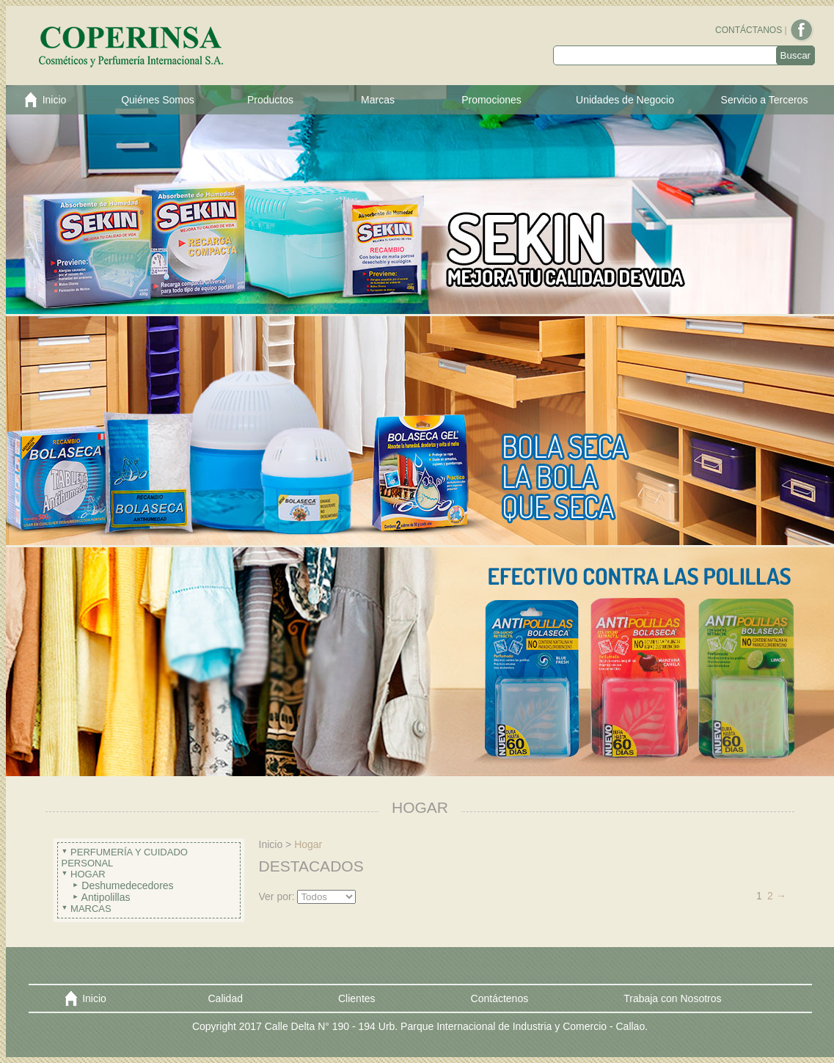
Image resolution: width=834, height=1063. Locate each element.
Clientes (357, 998)
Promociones (491, 100)
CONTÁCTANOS (748, 30)
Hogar (88, 874)
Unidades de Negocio (625, 100)
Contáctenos (500, 998)
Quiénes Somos (157, 100)
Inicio (55, 100)
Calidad (225, 998)
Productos (270, 100)
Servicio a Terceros (764, 100)
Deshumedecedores (127, 885)
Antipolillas (106, 897)
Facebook (802, 30)
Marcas (378, 100)
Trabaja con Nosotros (672, 998)
